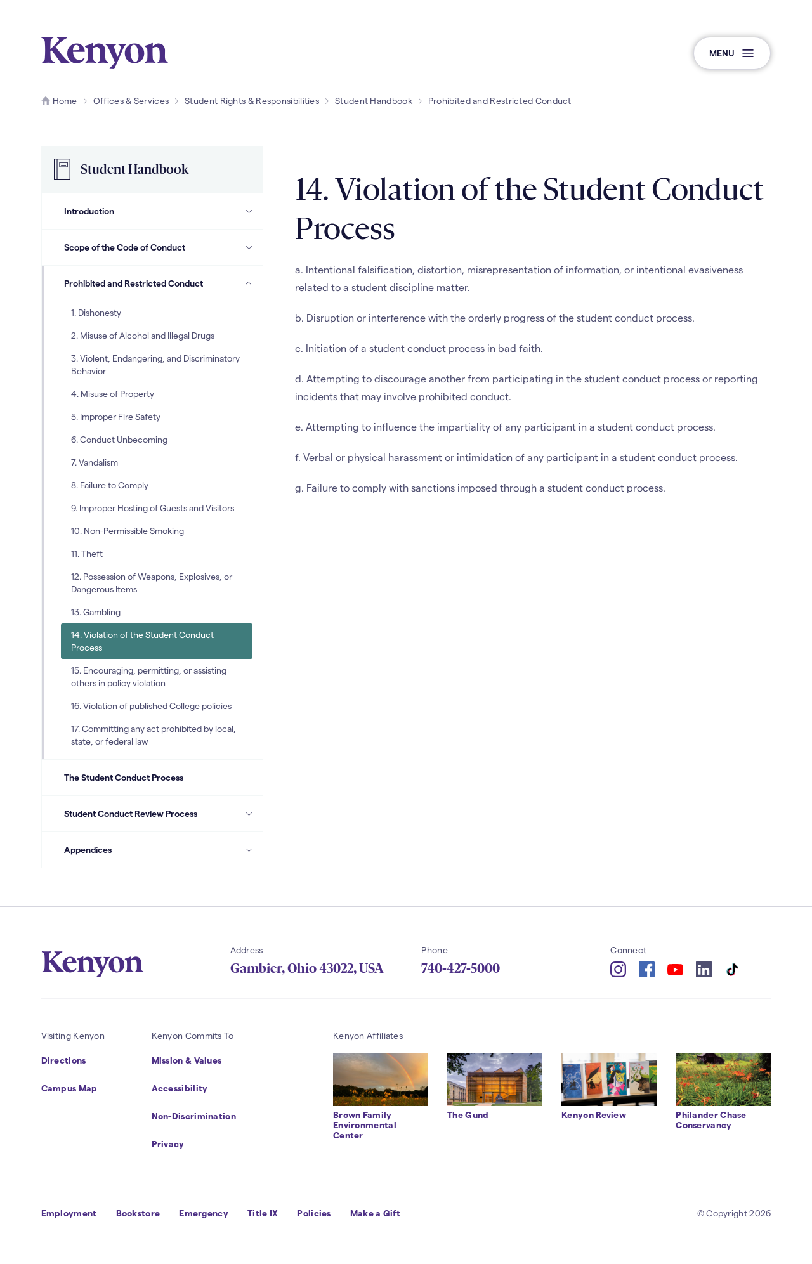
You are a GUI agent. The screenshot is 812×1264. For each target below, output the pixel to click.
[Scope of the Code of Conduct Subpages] (249, 247)
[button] (732, 53)
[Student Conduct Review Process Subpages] (249, 813)
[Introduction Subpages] (249, 211)
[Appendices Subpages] (249, 850)
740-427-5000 (460, 968)
